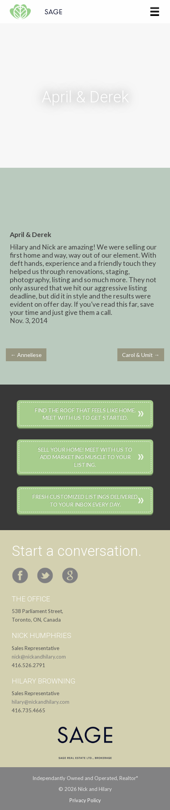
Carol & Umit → (140, 354)
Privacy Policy (85, 800)
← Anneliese (26, 354)
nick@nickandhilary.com (39, 657)
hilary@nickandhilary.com (40, 702)
